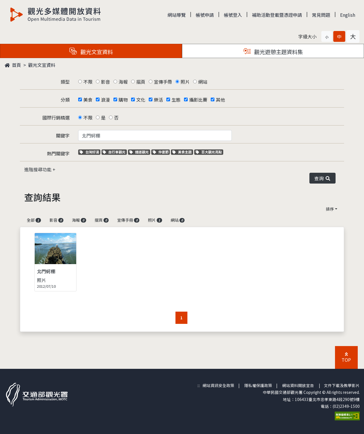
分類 (65, 99)
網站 (202, 81)
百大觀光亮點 (209, 151)
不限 (87, 81)
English (347, 14)
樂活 (158, 99)
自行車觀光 (114, 151)
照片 (185, 81)
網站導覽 (176, 14)
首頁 (13, 64)
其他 (220, 99)
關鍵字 (63, 135)
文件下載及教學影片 (342, 385)
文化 (140, 99)
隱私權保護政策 (258, 385)
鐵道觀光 (139, 151)
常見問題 (321, 14)
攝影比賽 (198, 99)
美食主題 (182, 151)
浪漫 (105, 99)
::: (198, 385)
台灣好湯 (90, 151)
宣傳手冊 (163, 81)
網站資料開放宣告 (298, 385)
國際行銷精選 (56, 117)
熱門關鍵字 (58, 153)
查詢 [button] (322, 178)
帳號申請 (205, 14)
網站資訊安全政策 (218, 385)
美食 (87, 99)
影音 (105, 81)
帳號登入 (233, 14)
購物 (123, 99)
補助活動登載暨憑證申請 (277, 14)
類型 (65, 81)
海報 (123, 81)
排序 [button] (330, 209)
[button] (326, 36)
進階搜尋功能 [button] (38, 169)
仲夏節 (161, 151)
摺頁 (140, 81)
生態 (176, 99)
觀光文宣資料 (41, 64)
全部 (34, 220)
